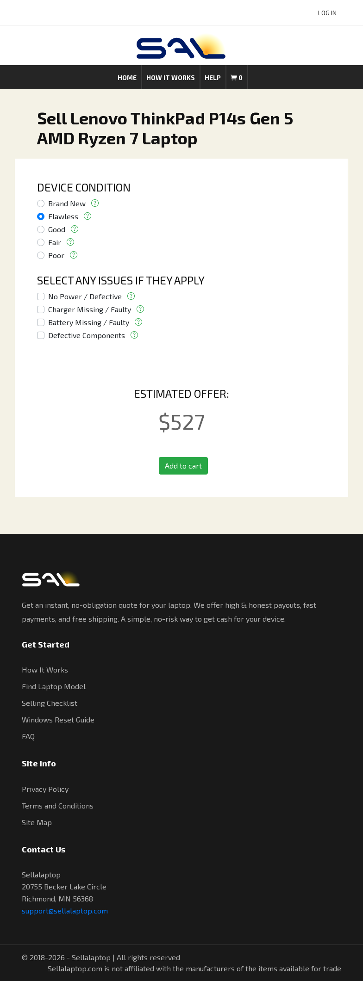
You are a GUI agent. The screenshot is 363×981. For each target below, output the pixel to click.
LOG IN (327, 13)
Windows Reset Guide (58, 719)
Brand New (67, 203)
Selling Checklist (49, 702)
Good (56, 229)
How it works (170, 77)
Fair (54, 242)
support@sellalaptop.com (65, 910)
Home (127, 77)
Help (213, 77)
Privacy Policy (45, 788)
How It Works (45, 669)
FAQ (28, 736)
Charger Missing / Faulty (89, 309)
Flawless (63, 216)
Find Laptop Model (54, 686)
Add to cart (183, 465)
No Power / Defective (85, 296)
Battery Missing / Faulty (88, 322)
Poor (56, 255)
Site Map (37, 822)
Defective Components (86, 335)
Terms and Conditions (58, 805)
